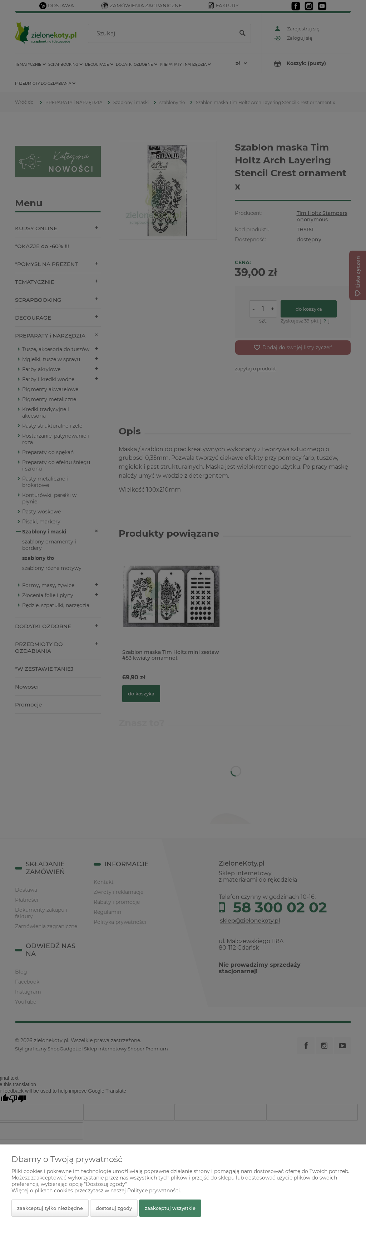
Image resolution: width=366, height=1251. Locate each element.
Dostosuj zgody (114, 1208)
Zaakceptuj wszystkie (170, 1208)
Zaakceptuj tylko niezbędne (50, 1208)
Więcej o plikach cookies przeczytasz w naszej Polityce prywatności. (96, 1190)
